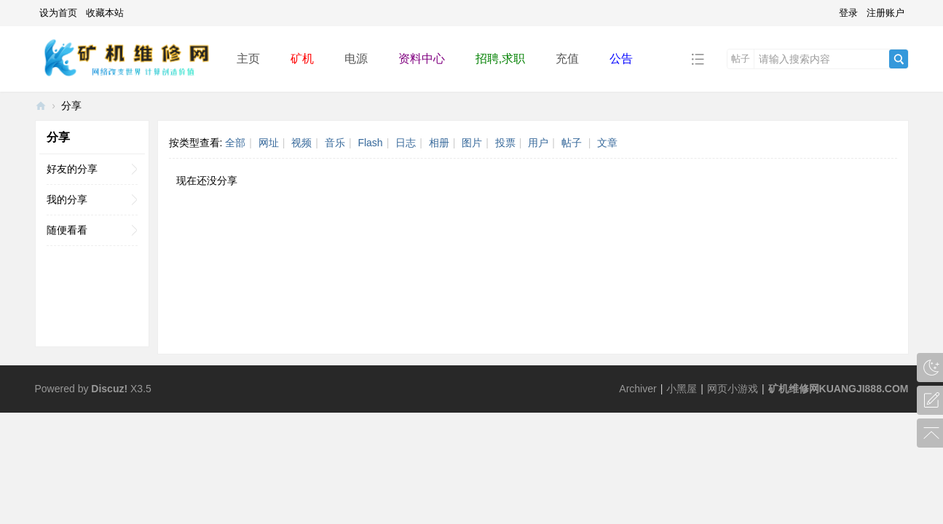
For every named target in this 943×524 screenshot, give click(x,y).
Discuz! (109, 388)
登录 (848, 12)
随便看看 (67, 230)
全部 (235, 142)
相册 (439, 142)
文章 (607, 142)
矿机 (302, 58)
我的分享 (67, 199)
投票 (505, 142)
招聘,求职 (500, 58)
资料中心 (421, 58)
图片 (472, 142)
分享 (71, 105)
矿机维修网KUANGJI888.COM (838, 388)
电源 (356, 58)
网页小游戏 (732, 388)
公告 (621, 58)
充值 (567, 58)
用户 (538, 142)
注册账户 (885, 12)
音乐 (335, 142)
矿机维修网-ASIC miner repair (41, 105)
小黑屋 (681, 388)
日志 (405, 142)
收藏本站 (105, 12)
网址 (269, 142)
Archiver (637, 388)
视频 (301, 142)
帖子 (740, 58)
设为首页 (58, 12)
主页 (248, 58)
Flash (370, 142)
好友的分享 (72, 169)
